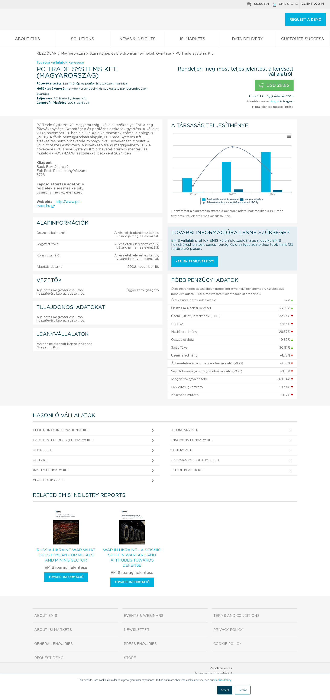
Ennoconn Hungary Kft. (191, 440)
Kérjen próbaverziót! (194, 261)
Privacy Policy (228, 630)
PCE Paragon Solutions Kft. (195, 460)
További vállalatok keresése (60, 62)
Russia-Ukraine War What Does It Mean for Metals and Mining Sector (66, 555)
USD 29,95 (274, 85)
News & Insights (137, 39)
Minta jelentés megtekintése (273, 106)
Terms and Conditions (236, 615)
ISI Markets (192, 39)
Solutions (82, 39)
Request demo (49, 658)
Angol (275, 101)
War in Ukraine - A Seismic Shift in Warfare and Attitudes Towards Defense (132, 558)
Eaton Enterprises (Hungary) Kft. (63, 440)
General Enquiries (53, 644)
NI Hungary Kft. (184, 430)
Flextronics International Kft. (61, 430)
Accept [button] (225, 690)
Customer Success (302, 39)
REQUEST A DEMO (305, 19)
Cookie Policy (227, 644)
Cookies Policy (222, 680)
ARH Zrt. (40, 460)
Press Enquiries (140, 644)
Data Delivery (247, 39)
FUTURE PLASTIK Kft (187, 470)
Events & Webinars (143, 615)
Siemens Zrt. (181, 450)
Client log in (312, 3)
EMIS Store (285, 4)
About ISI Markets (53, 630)
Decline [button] (243, 690)
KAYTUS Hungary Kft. (51, 470)
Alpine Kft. (42, 450)
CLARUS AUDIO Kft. (48, 480)
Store (130, 658)
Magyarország (73, 53)
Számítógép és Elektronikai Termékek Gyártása (130, 53)
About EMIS (27, 39)
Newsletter (136, 630)
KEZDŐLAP (46, 53)
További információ (66, 577)
